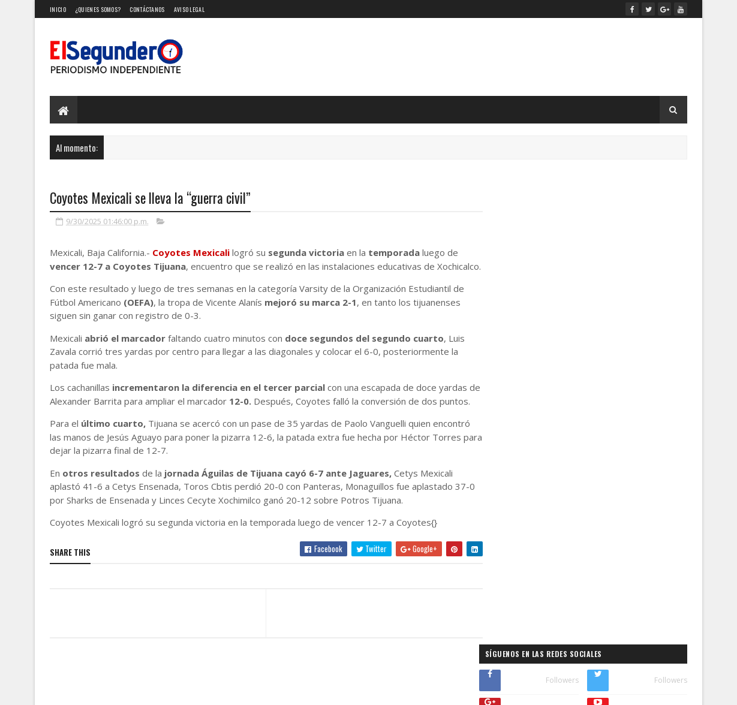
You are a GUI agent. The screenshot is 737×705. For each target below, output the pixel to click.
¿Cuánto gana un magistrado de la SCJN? (557, 388)
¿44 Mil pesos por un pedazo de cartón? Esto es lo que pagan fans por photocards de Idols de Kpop (588, 457)
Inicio (58, 9)
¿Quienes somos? (98, 9)
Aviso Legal (189, 9)
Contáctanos (147, 9)
